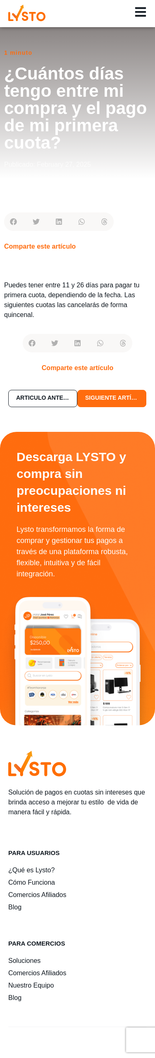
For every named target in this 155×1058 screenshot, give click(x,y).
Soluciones (24, 960)
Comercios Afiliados (37, 894)
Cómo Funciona (31, 882)
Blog (14, 907)
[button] (13, 221)
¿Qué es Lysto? (31, 870)
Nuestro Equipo (31, 985)
